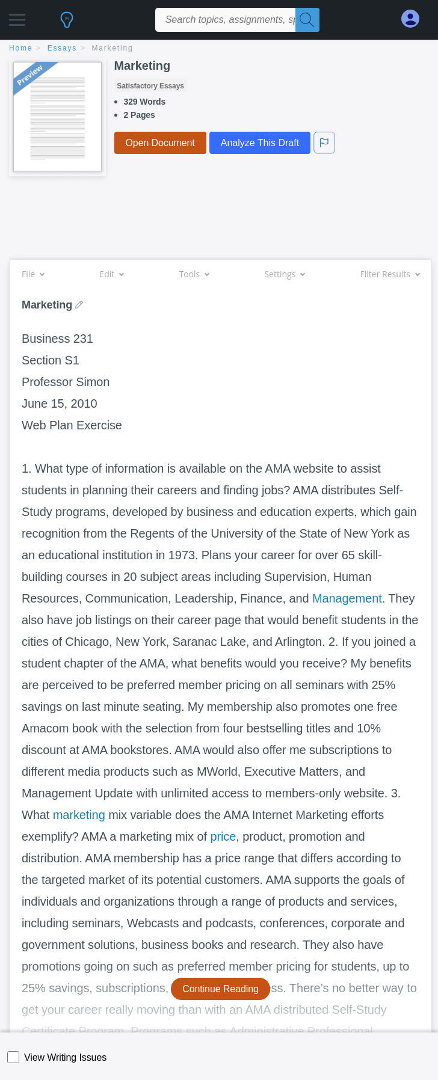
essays (62, 48)
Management (347, 598)
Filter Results (389, 274)
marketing (79, 814)
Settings (284, 274)
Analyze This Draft (260, 143)
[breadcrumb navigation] (219, 49)
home (20, 48)
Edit (111, 274)
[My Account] (415, 19)
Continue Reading (220, 989)
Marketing (113, 48)
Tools (194, 274)
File (33, 274)
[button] (17, 16)
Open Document (160, 143)
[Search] (307, 20)
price (223, 836)
